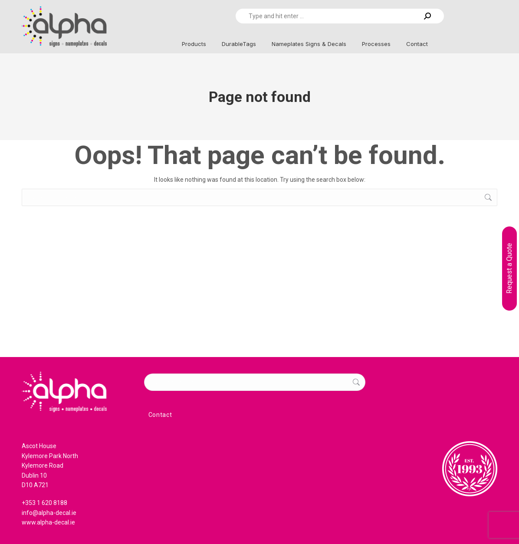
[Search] (340, 16)
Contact (160, 414)
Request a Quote (509, 268)
